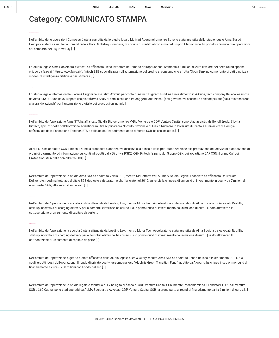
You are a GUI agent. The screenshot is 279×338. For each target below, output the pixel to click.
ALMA (95, 7)
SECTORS (114, 7)
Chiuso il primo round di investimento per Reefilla (32, 223)
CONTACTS (167, 7)
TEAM (132, 7)
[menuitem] (8, 7)
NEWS (148, 7)
